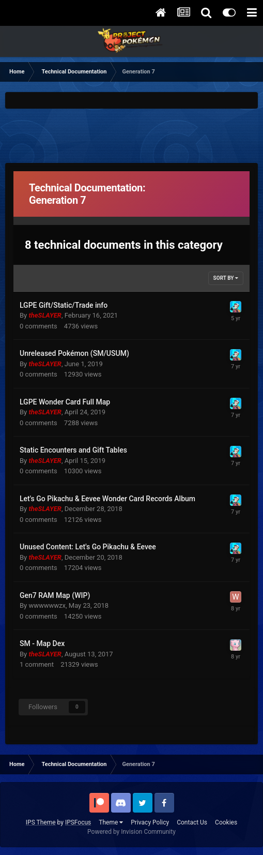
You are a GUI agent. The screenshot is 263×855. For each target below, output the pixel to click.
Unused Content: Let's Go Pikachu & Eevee (88, 547)
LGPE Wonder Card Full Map (65, 402)
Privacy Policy (150, 822)
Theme (111, 822)
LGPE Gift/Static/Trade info (63, 305)
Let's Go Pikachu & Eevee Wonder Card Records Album (107, 498)
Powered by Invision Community (131, 831)
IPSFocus (78, 822)
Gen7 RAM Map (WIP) (55, 595)
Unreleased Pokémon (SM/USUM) (74, 353)
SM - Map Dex (42, 643)
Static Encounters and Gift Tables (73, 450)
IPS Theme (41, 822)
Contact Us (192, 822)
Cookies (226, 822)
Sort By (225, 278)
